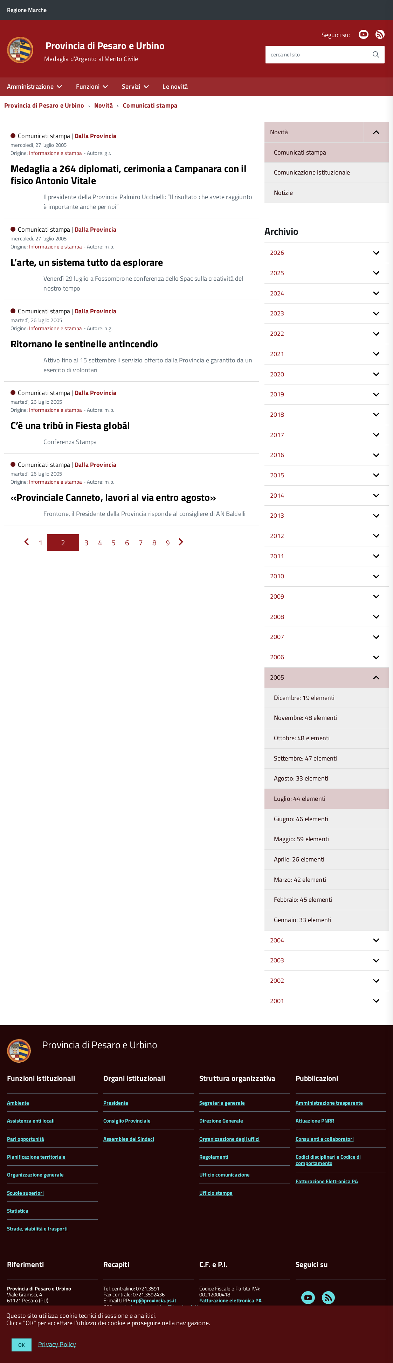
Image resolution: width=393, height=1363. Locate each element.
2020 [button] (277, 374)
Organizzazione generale (35, 1175)
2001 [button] (277, 1001)
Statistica (17, 1211)
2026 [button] (277, 252)
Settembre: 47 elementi (305, 758)
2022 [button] (277, 333)
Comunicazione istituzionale (312, 172)
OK (21, 1345)
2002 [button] (277, 980)
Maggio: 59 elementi (301, 839)
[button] (376, 132)
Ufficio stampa (216, 1193)
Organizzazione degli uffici (229, 1139)
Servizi (131, 86)
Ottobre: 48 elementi (302, 738)
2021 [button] (277, 354)
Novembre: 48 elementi (305, 717)
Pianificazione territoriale (36, 1157)
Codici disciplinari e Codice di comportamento (328, 1160)
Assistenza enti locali (31, 1121)
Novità (103, 105)
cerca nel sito (285, 54)
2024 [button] (277, 293)
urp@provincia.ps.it (153, 1300)
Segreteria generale (222, 1103)
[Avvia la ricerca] (376, 54)
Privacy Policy (57, 1344)
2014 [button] (277, 495)
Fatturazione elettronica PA (230, 1300)
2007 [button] (277, 636)
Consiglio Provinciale (127, 1121)
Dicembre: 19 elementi (304, 697)
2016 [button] (277, 454)
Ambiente (18, 1103)
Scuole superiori (25, 1193)
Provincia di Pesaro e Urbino (105, 45)
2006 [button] (277, 657)
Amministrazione (30, 86)
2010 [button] (277, 576)
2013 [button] (277, 515)
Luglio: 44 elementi (299, 798)
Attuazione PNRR (315, 1121)
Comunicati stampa (150, 105)
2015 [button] (277, 475)
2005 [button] (277, 677)
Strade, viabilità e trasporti (37, 1229)
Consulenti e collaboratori (325, 1139)
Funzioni (87, 86)
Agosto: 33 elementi (301, 778)
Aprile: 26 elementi (299, 859)
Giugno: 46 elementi (301, 819)
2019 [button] (277, 394)
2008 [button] (277, 616)
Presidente (115, 1103)
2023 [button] (277, 313)
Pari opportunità (25, 1139)
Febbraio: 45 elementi (303, 899)
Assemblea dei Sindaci (128, 1139)
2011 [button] (277, 556)
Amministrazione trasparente (329, 1103)
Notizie (283, 192)
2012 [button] (277, 535)
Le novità (175, 86)
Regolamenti (213, 1157)
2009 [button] (277, 596)
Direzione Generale (221, 1121)
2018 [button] (277, 414)
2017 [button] (277, 434)
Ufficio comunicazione (224, 1175)
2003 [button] (277, 960)
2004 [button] (277, 940)
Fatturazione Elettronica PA (327, 1181)
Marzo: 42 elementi (300, 879)
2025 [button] (277, 273)
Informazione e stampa (55, 153)
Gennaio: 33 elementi (303, 920)
